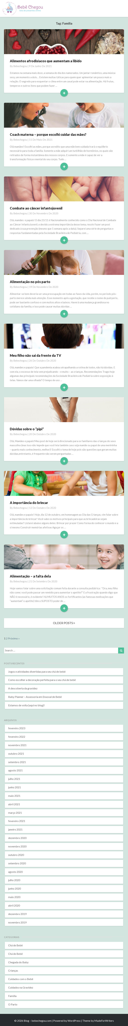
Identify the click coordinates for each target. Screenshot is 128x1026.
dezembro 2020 (17, 837)
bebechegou (20, 66)
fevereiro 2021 (16, 820)
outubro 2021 (16, 753)
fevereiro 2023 (16, 728)
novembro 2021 (17, 745)
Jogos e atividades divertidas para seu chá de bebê (37, 671)
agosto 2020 (15, 871)
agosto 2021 (15, 770)
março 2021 (15, 812)
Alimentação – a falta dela (30, 576)
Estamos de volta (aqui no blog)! (26, 705)
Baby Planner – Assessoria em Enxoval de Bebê (35, 696)
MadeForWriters (104, 1020)
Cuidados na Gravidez (20, 987)
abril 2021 (14, 804)
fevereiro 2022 (16, 736)
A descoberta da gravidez (23, 688)
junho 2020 (14, 888)
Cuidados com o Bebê (20, 979)
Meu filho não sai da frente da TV (35, 355)
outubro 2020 (16, 854)
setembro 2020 (17, 863)
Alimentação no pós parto (30, 282)
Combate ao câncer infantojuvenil (36, 208)
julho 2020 (14, 880)
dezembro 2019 (17, 913)
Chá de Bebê (15, 945)
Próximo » (14, 638)
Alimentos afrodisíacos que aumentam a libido (46, 61)
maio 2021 (14, 795)
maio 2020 (14, 897)
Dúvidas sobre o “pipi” (27, 429)
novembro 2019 (17, 922)
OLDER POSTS (64, 623)
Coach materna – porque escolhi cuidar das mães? (48, 134)
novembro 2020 (17, 846)
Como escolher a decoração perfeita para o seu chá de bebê (42, 679)
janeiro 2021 (15, 829)
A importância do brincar (29, 503)
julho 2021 (14, 778)
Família (12, 995)
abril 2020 (14, 905)
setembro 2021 (17, 762)
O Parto (12, 1004)
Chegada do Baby (18, 962)
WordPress (74, 1020)
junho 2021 (14, 787)
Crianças (13, 970)
